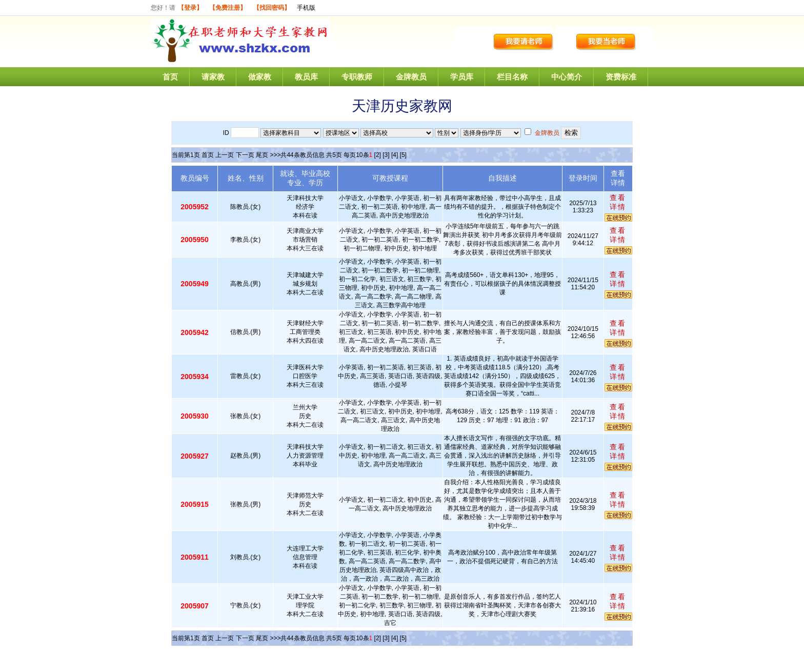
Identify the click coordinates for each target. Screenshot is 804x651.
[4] (394, 155)
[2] (377, 155)
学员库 (461, 76)
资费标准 (621, 76)
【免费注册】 (227, 7)
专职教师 (356, 76)
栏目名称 (512, 76)
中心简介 (566, 76)
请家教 (213, 76)
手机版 (306, 7)
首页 (170, 76)
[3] (386, 155)
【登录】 (190, 7)
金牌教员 (411, 76)
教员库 (306, 76)
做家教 (259, 76)
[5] (403, 155)
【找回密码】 (271, 7)
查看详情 (618, 202)
